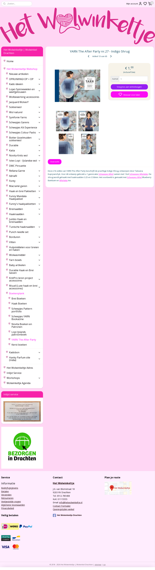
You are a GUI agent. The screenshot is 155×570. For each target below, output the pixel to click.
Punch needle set (18, 232)
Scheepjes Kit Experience (23, 127)
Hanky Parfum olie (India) (25, 359)
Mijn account (134, 3)
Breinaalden (25, 209)
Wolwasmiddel (25, 255)
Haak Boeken (19, 303)
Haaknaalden (25, 214)
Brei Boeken (19, 298)
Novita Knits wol (25, 155)
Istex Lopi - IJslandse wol (25, 160)
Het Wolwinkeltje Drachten (67, 515)
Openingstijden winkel (63, 509)
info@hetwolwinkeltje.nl (70, 502)
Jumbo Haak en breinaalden (17, 220)
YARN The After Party (24, 339)
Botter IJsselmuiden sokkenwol (25, 139)
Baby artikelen (25, 265)
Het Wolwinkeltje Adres (20, 367)
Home (10, 61)
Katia (25, 150)
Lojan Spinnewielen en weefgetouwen (25, 91)
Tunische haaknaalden (25, 227)
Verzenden (6, 494)
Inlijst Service (14, 373)
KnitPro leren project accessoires (25, 279)
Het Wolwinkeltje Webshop (24, 69)
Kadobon (25, 352)
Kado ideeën (25, 84)
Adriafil (25, 176)
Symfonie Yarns (25, 117)
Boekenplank (25, 293)
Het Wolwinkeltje (63, 483)
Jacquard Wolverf (18, 102)
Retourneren (7, 498)
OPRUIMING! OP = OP (25, 79)
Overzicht (54, 161)
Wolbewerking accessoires (24, 97)
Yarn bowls (25, 260)
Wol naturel (25, 112)
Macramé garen (25, 186)
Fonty (25, 181)
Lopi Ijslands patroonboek (19, 333)
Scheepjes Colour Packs (25, 132)
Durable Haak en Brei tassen (21, 272)
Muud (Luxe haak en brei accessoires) (25, 287)
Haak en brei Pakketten (25, 191)
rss (104, 564)
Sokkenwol (25, 107)
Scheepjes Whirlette (138, 174)
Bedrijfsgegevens (9, 488)
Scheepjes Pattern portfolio (22, 310)
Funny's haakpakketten (25, 204)
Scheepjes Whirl (106, 174)
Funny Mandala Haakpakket (25, 197)
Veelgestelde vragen (11, 501)
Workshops (24, 378)
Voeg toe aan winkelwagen (129, 86)
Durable (25, 145)
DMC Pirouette (17, 165)
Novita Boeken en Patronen (22, 325)
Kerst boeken (19, 344)
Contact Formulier (62, 506)
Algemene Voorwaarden (13, 504)
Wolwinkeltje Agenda (18, 383)
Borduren (25, 237)
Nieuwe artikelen (18, 74)
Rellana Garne (25, 170)
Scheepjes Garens (25, 122)
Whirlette (63, 180)
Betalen (5, 491)
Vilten (25, 242)
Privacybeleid (7, 508)
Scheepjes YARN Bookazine (21, 318)
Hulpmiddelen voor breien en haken (24, 249)
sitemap (98, 564)
